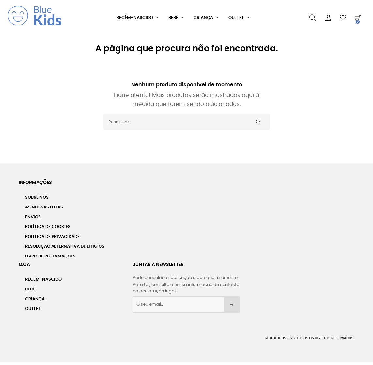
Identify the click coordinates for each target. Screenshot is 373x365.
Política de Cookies (47, 225)
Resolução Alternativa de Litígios (64, 244)
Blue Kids (277, 335)
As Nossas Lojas (44, 205)
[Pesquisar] (186, 119)
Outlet (33, 307)
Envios (33, 215)
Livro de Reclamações (50, 254)
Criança (35, 297)
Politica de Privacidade (52, 235)
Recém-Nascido (43, 277)
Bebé (30, 287)
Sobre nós (37, 195)
